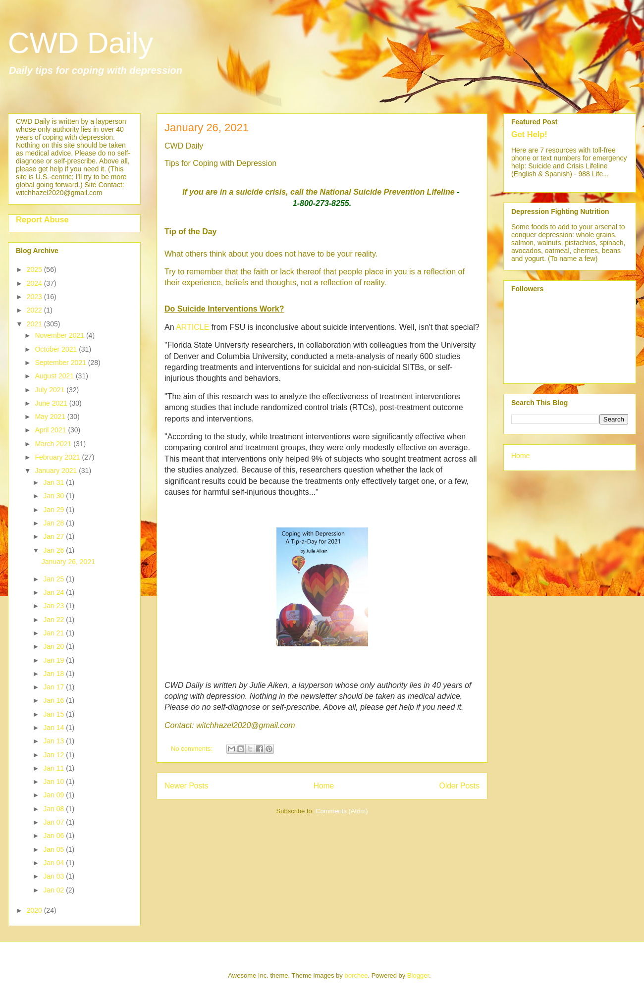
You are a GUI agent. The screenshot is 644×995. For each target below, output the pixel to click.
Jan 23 (54, 606)
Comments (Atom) (342, 811)
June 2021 (52, 403)
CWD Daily (80, 42)
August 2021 (55, 376)
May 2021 (51, 416)
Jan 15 (54, 714)
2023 (35, 297)
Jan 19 (54, 660)
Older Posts (459, 786)
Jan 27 (54, 536)
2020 (35, 910)
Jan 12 (54, 755)
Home (324, 786)
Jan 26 (54, 550)
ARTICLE (192, 327)
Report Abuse (42, 219)
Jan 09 (54, 795)
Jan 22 (54, 620)
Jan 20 (54, 646)
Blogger (418, 975)
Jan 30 (54, 496)
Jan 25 (54, 579)
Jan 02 (54, 890)
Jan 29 (54, 510)
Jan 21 (54, 633)
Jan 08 (54, 809)
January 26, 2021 (206, 127)
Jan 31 (54, 482)
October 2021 (57, 349)
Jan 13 (54, 741)
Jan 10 (54, 782)
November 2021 (60, 335)
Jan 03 (54, 876)
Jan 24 (54, 592)
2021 (35, 324)
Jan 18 (54, 674)
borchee (356, 975)
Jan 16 (54, 700)
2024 (35, 283)
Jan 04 (54, 863)
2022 (35, 310)
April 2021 (51, 430)
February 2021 (58, 457)
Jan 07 (54, 822)
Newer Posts (186, 786)
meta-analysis (360, 356)
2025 (35, 269)
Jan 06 (54, 835)
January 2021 (57, 470)
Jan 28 (54, 523)
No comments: (192, 748)
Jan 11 (54, 768)
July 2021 (50, 390)
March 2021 (54, 444)
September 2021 (61, 363)
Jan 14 (54, 728)
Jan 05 (54, 849)
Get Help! (529, 134)
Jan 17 (54, 687)
